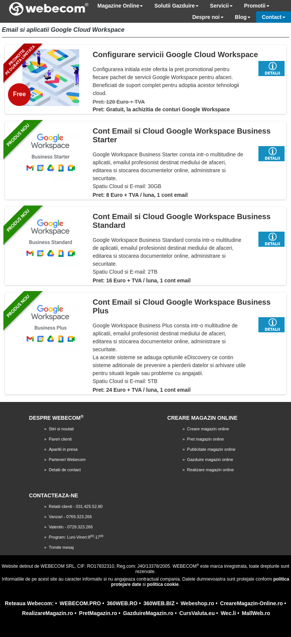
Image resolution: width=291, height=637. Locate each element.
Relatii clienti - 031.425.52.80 (76, 506)
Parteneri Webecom (67, 459)
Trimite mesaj (61, 547)
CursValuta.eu (196, 613)
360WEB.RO (122, 603)
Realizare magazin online (210, 469)
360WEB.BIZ (159, 603)
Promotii (256, 6)
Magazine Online (120, 6)
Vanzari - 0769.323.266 (70, 516)
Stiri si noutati (61, 429)
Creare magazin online (208, 429)
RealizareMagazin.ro (47, 613)
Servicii (221, 6)
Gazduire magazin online (210, 459)
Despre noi (207, 17)
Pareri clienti (60, 439)
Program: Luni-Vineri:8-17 (76, 537)
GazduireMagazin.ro (148, 613)
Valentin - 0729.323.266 (71, 527)
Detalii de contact (65, 469)
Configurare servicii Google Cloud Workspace (175, 54)
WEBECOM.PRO (80, 603)
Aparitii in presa (63, 449)
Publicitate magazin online (211, 449)
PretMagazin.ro (98, 613)
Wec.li (228, 613)
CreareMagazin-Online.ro (251, 603)
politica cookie (162, 584)
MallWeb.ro (256, 613)
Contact (273, 17)
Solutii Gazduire (176, 6)
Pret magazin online (205, 439)
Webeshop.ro (197, 603)
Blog (242, 17)
